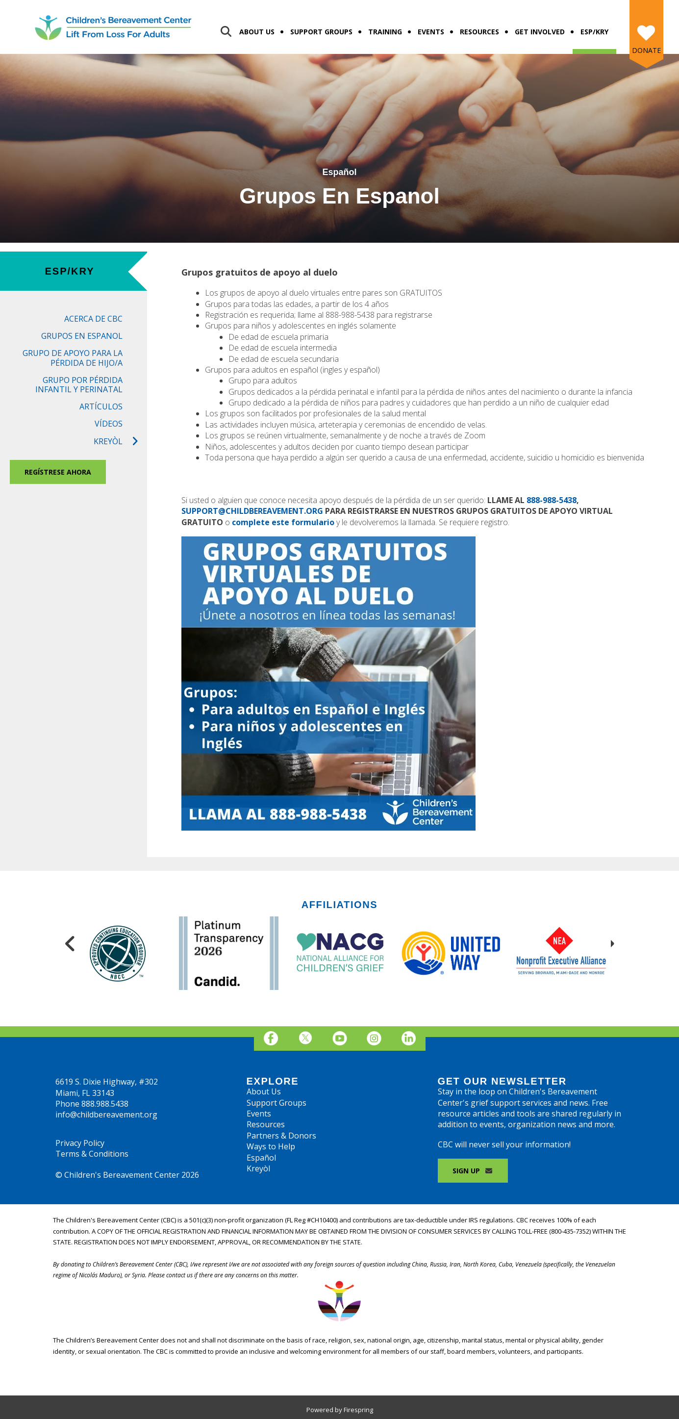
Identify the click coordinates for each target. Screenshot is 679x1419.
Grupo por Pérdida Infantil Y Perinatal (79, 385)
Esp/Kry (594, 31)
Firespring (358, 1409)
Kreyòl (120, 441)
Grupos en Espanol (82, 335)
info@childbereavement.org (106, 1114)
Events (431, 31)
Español (261, 1157)
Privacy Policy (79, 1143)
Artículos (101, 406)
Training (385, 31)
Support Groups (321, 31)
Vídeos (109, 423)
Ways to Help (271, 1146)
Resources (479, 31)
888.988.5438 (104, 1103)
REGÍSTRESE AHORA (58, 472)
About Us (257, 31)
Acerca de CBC (93, 318)
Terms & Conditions (91, 1153)
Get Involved (540, 31)
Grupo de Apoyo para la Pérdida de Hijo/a (73, 358)
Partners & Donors (281, 1135)
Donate (646, 50)
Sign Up (473, 1170)
